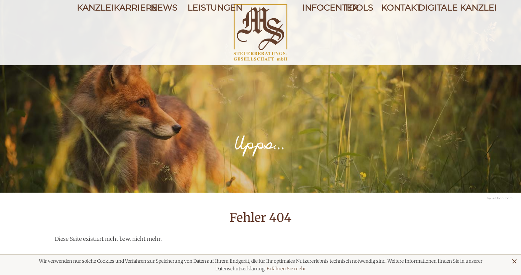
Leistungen (200, 31)
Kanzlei (90, 31)
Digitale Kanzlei (431, 31)
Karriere (127, 31)
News (163, 31)
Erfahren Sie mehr (286, 269)
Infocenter (318, 31)
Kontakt (394, 31)
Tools (357, 31)
